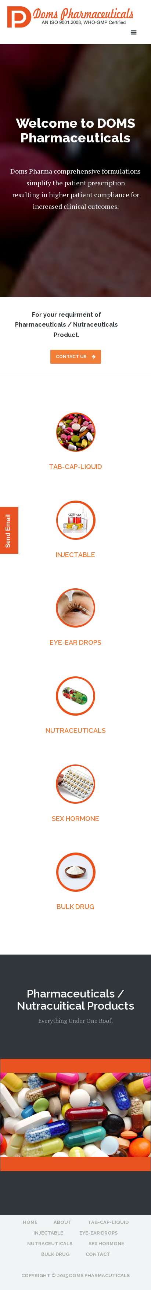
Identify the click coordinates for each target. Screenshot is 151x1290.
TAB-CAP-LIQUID (75, 466)
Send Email (7, 531)
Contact (98, 1254)
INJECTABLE (75, 555)
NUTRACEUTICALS (76, 730)
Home (30, 1222)
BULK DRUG (75, 907)
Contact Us (76, 356)
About (63, 1222)
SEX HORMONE (75, 818)
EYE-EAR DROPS (75, 642)
